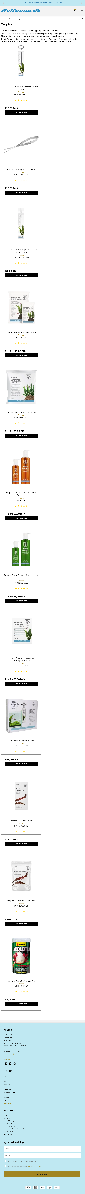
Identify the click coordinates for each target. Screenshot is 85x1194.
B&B (5, 1081)
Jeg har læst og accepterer (25, 1166)
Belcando (7, 1084)
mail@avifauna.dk (15, 1054)
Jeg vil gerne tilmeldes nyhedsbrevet (28, 1160)
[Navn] (42, 1149)
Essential (7, 1097)
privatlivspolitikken (35, 1166)
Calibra (6, 1087)
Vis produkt (21, 112)
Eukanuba (7, 1100)
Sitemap (7, 1059)
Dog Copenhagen (10, 1092)
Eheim (6, 1095)
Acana (6, 1076)
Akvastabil (7, 1079)
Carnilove (7, 1089)
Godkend (40, 1174)
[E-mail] (42, 1155)
